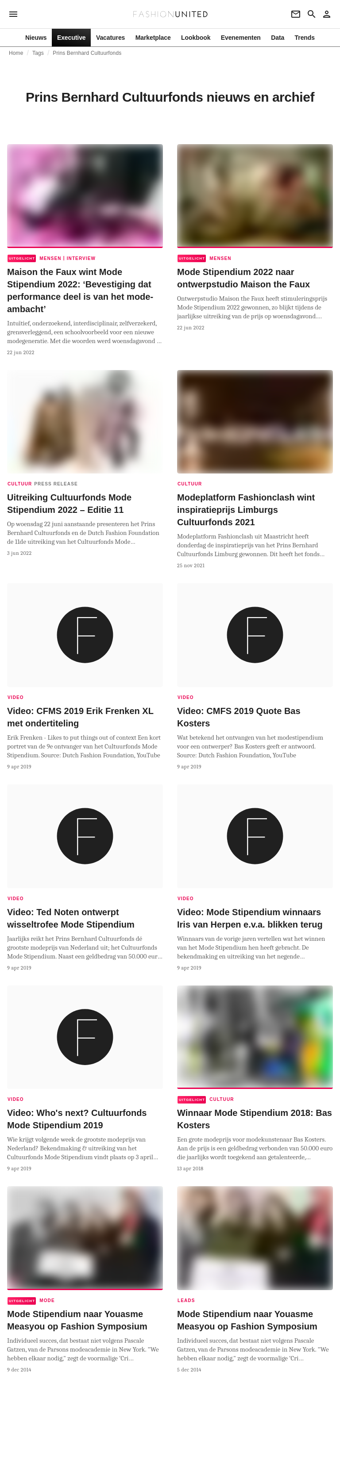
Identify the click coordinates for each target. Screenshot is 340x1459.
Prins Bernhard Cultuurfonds (87, 53)
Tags (38, 53)
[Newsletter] (296, 14)
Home (16, 53)
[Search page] (312, 14)
